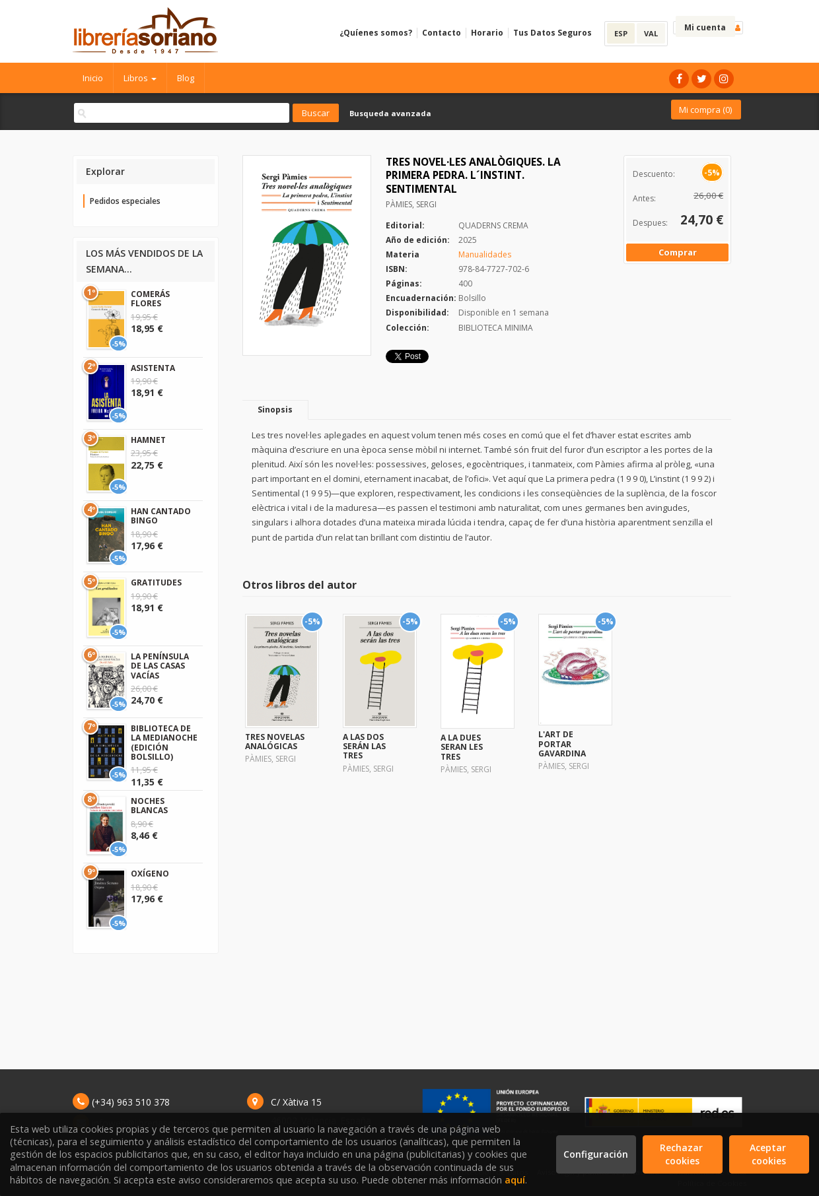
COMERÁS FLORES (150, 298)
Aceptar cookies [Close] (769, 1154)
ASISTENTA (153, 368)
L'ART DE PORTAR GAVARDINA (562, 744)
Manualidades (484, 254)
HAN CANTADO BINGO (161, 516)
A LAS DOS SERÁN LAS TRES (364, 746)
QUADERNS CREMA (493, 225)
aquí (515, 1180)
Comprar (678, 252)
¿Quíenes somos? (375, 32)
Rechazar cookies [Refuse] (682, 1154)
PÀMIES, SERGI (411, 204)
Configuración (595, 1154)
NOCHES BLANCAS (149, 805)
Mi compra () (705, 110)
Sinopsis (275, 409)
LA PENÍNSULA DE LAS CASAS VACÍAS (160, 666)
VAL (651, 33)
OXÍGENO (150, 873)
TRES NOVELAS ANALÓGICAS (274, 741)
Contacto (441, 32)
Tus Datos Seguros (552, 32)
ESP (620, 33)
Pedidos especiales (125, 201)
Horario (487, 32)
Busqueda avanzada (390, 113)
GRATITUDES (156, 582)
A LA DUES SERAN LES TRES (462, 747)
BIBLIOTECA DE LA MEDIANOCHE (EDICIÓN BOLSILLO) (164, 742)
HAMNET (148, 440)
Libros (140, 78)
